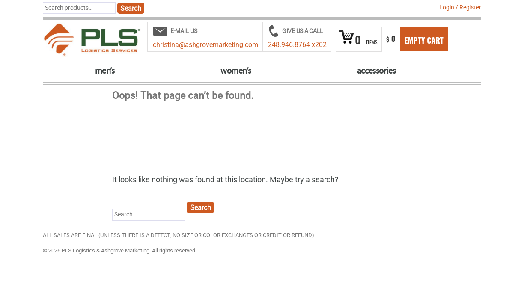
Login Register (460, 7)
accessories (376, 71)
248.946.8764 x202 (297, 45)
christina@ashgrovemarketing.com (205, 45)
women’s (235, 71)
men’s (105, 71)
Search (130, 8)
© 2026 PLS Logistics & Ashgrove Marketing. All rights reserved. (119, 250)
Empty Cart (424, 40)
